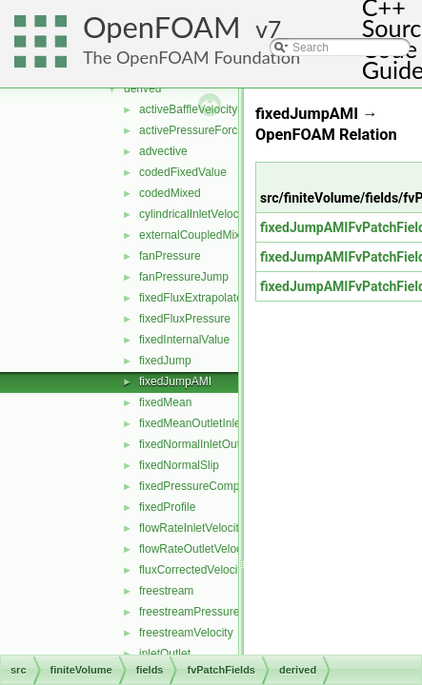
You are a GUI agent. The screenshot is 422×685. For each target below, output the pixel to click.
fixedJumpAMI (175, 381)
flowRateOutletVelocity (196, 549)
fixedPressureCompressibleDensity (228, 486)
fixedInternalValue (184, 339)
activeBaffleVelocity (188, 109)
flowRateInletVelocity (192, 528)
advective (163, 151)
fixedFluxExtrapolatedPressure (216, 297)
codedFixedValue (183, 172)
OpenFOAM (162, 27)
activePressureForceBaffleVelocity (225, 130)
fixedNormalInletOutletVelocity (215, 444)
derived (142, 88)
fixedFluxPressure (185, 318)
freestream (166, 590)
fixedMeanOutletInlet (191, 423)
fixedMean (165, 402)
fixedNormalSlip (179, 465)
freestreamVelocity (186, 632)
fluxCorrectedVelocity (193, 570)
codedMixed (170, 193)
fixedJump (165, 360)
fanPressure (170, 256)
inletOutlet (165, 653)
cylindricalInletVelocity (195, 214)
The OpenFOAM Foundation (191, 57)
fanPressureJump (184, 277)
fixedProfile (167, 507)
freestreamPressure (189, 611)
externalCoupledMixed (195, 235)
